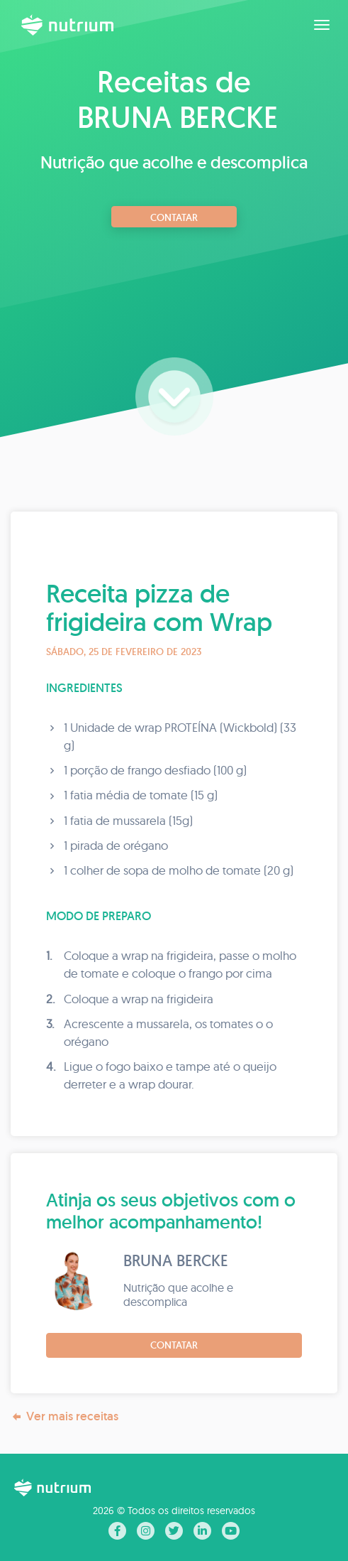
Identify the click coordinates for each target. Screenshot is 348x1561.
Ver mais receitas (64, 1416)
